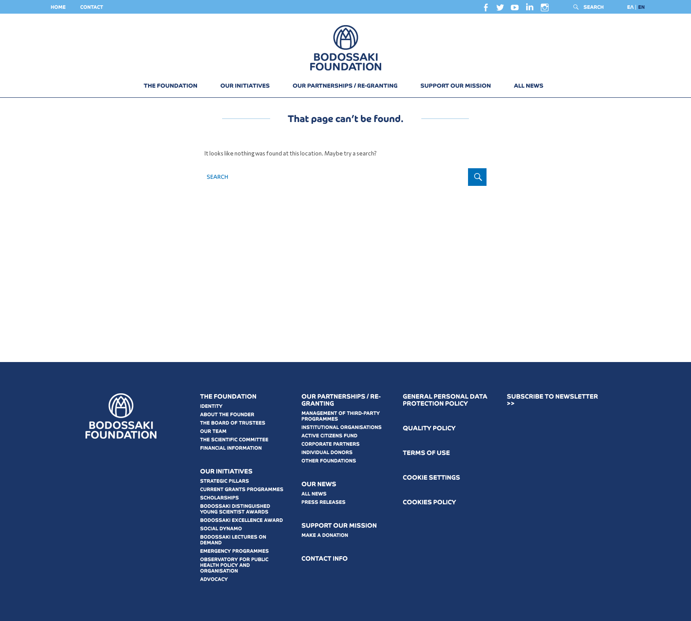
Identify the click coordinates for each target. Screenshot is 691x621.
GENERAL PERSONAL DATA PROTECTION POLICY (445, 400)
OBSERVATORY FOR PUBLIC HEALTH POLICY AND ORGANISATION (234, 565)
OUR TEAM (213, 431)
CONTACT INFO (324, 558)
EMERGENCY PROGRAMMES (234, 551)
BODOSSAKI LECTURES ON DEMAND (233, 540)
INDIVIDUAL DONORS (327, 452)
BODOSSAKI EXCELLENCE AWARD (241, 520)
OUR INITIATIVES (245, 85)
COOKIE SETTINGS (431, 477)
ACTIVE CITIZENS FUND (329, 435)
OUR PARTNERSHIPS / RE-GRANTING (345, 85)
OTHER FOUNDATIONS (328, 461)
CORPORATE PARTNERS (330, 444)
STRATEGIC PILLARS (224, 481)
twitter (500, 9)
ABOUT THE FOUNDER (227, 414)
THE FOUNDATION (170, 85)
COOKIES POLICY (429, 502)
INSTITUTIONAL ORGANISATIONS (341, 427)
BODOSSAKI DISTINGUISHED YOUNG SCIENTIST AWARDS (235, 509)
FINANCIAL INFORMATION (231, 448)
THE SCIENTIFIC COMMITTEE (234, 439)
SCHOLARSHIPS (219, 498)
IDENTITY (211, 406)
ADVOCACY (214, 579)
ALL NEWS (528, 85)
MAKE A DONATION (324, 535)
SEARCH (593, 7)
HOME (58, 7)
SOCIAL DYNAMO (221, 528)
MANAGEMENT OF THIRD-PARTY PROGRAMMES (340, 416)
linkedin (530, 9)
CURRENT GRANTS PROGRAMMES (241, 489)
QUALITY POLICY (429, 428)
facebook (485, 9)
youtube (514, 9)
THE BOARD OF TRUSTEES (232, 423)
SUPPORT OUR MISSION (455, 85)
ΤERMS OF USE (426, 453)
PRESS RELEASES (323, 502)
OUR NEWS (318, 484)
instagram (544, 9)
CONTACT (91, 7)
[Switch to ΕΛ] (630, 7)
